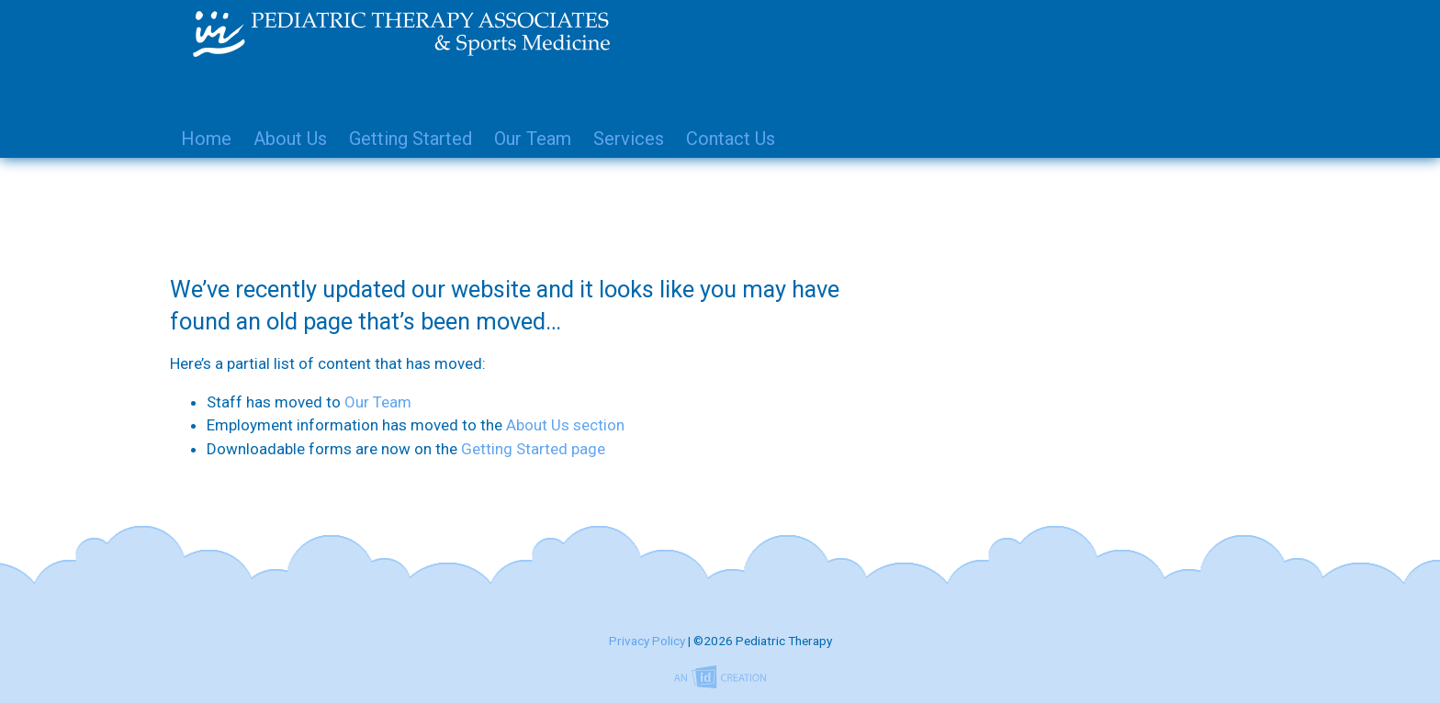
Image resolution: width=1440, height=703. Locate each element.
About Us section (565, 425)
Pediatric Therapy (697, 34)
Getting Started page (533, 449)
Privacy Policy (647, 640)
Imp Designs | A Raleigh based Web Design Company (720, 678)
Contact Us (730, 139)
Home (206, 139)
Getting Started (410, 139)
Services (628, 139)
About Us (290, 139)
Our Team (532, 139)
